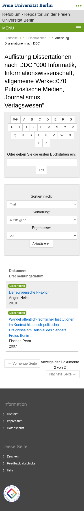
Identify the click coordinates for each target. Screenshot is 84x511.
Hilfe (10, 470)
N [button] (57, 127)
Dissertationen (36, 38)
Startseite (11, 38)
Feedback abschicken (22, 463)
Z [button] (46, 143)
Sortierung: (41, 212)
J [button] (26, 127)
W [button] (61, 135)
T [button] (38, 135)
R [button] (23, 135)
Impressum (14, 421)
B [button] (32, 119)
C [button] (40, 119)
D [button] (48, 119)
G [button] (71, 119)
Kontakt (12, 414)
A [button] (24, 119)
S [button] (31, 135)
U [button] (46, 135)
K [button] (33, 127)
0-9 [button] (15, 119)
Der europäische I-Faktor (29, 292)
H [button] (12, 127)
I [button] (19, 127)
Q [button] (15, 135)
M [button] (49, 127)
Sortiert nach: (41, 196)
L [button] (41, 127)
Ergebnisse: (41, 228)
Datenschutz (15, 428)
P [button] (73, 127)
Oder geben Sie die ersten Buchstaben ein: (41, 154)
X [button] (70, 135)
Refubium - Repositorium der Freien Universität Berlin (36, 17)
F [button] (63, 119)
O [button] (65, 127)
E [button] (55, 119)
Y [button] (39, 143)
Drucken (13, 456)
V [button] (54, 135)
